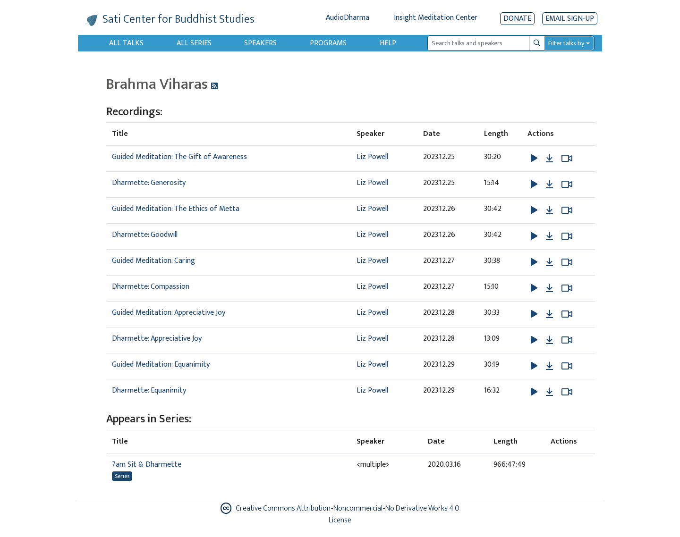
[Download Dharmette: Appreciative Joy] (549, 340)
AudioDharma (347, 17)
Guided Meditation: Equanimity (161, 364)
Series (122, 476)
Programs (328, 43)
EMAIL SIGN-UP (569, 18)
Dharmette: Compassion (150, 286)
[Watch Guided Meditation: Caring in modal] (567, 262)
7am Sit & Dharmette (146, 464)
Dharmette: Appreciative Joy (157, 338)
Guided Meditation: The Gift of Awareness (179, 157)
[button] (535, 158)
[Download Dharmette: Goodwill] (549, 236)
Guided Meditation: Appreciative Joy (168, 312)
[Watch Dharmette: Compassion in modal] (567, 288)
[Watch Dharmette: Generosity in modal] (567, 184)
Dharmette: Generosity (149, 182)
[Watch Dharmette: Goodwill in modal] (567, 236)
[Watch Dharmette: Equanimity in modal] (567, 392)
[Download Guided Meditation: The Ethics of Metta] (549, 210)
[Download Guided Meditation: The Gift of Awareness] (549, 158)
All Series (194, 43)
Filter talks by (566, 43)
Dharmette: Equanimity (149, 390)
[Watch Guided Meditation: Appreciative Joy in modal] (567, 314)
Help (388, 43)
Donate (517, 18)
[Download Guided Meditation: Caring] (549, 262)
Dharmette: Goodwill (145, 234)
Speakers (260, 43)
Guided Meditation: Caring (153, 260)
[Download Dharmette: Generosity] (549, 184)
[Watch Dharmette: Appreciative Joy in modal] (567, 340)
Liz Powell (372, 157)
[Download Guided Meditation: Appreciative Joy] (549, 314)
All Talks (126, 43)
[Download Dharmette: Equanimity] (549, 392)
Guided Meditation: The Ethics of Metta (175, 208)
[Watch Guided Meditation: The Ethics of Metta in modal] (567, 210)
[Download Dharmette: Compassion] (549, 288)
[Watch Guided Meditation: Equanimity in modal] (567, 366)
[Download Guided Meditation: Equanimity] (549, 366)
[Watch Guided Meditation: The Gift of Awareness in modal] (567, 158)
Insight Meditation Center (435, 17)
